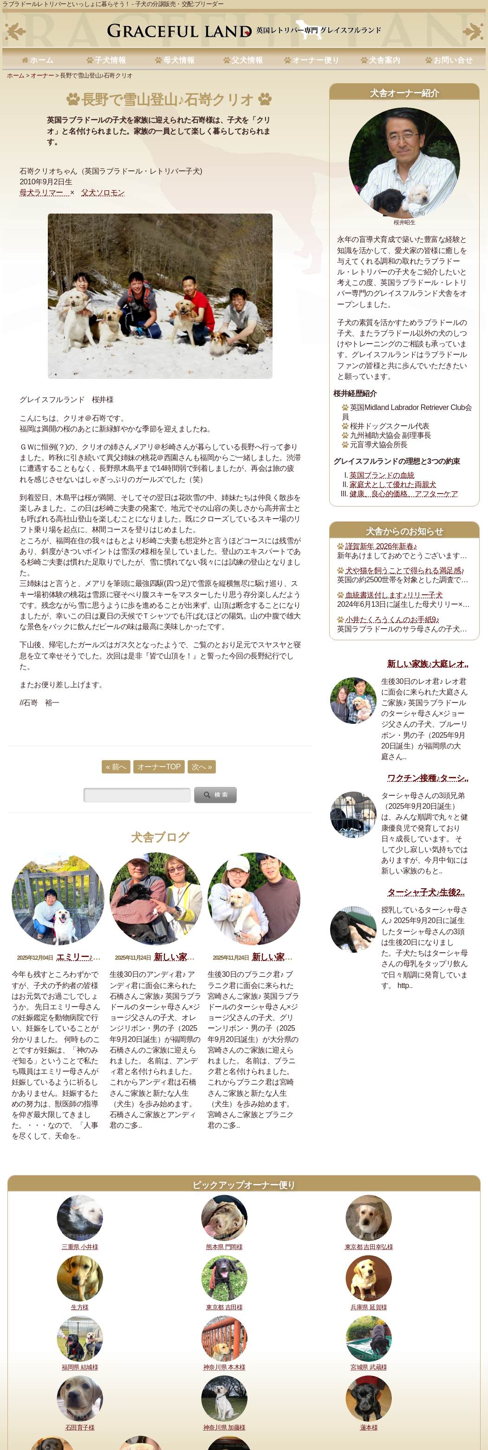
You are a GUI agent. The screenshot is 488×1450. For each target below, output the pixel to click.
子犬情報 (110, 60)
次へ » (202, 767)
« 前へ (116, 767)
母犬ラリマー (45, 192)
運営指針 (311, 1411)
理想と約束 (28, 1411)
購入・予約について (139, 1411)
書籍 (288, 1411)
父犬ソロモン (102, 192)
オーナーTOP (159, 767)
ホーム (42, 60)
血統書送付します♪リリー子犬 (393, 595)
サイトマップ (445, 1411)
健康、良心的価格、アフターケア (404, 494)
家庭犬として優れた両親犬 (393, 484)
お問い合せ (453, 60)
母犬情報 (179, 60)
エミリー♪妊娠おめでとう (103, 957)
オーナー (42, 75)
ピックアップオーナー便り (243, 1185)
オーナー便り (316, 60)
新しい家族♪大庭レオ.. (427, 664)
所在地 (221, 1411)
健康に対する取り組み (78, 1411)
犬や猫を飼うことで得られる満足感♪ (404, 570)
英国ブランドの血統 (382, 475)
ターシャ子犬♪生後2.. (425, 892)
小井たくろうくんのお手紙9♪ (392, 620)
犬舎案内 (385, 60)
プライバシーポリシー (358, 1411)
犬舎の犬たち (188, 1411)
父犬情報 (247, 60)
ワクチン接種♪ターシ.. (427, 778)
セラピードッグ (255, 1411)
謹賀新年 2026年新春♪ (381, 546)
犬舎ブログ (160, 837)
